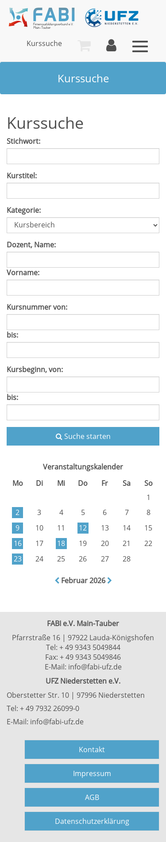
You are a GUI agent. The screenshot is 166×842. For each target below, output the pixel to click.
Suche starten (83, 436)
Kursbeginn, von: (35, 369)
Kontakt (92, 749)
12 (83, 528)
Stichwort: (23, 141)
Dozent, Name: (31, 245)
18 (61, 543)
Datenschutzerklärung (92, 821)
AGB (92, 797)
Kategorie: (24, 210)
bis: (12, 335)
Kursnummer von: (37, 307)
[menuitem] (44, 43)
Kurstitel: (22, 176)
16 (18, 543)
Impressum (92, 773)
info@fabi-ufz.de (95, 667)
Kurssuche (44, 43)
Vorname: (23, 272)
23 (18, 559)
